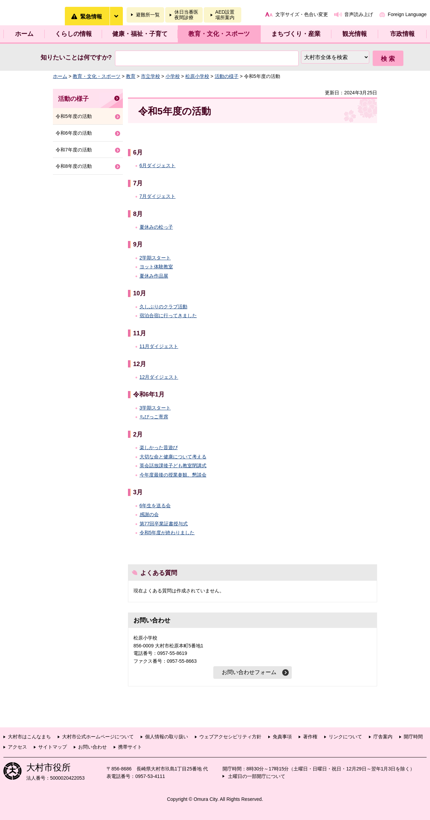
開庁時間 (413, 736)
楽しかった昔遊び (159, 447)
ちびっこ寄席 (154, 416)
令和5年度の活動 (74, 116)
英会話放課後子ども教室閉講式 (173, 465)
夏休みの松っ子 (156, 227)
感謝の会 (149, 514)
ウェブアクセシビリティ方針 (230, 736)
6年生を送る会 (155, 505)
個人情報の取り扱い (166, 736)
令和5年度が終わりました (167, 532)
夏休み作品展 (154, 276)
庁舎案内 (382, 736)
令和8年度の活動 (74, 166)
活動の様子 (227, 76)
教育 (130, 76)
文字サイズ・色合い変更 (301, 14)
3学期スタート (155, 408)
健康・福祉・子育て (140, 33)
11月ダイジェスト (159, 346)
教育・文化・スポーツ (219, 33)
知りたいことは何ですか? (76, 57)
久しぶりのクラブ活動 (163, 306)
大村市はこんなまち (29, 736)
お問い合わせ (92, 747)
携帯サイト (130, 747)
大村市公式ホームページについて (98, 736)
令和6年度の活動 (74, 133)
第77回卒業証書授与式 (164, 523)
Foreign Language (407, 14)
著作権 (310, 736)
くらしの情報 (73, 33)
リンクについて (345, 736)
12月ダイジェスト (159, 377)
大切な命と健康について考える (173, 456)
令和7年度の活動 (74, 149)
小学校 (173, 76)
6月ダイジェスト (158, 165)
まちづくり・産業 (295, 33)
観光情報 (354, 33)
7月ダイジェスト (158, 196)
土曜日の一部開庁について (256, 776)
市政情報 (402, 33)
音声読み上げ (358, 14)
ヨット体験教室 (156, 266)
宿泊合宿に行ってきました (168, 315)
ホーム (24, 33)
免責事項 (282, 736)
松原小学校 (197, 76)
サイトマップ (52, 747)
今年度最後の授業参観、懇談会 (173, 475)
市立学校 (150, 76)
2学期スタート (155, 257)
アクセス (17, 747)
